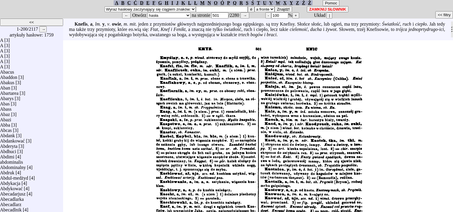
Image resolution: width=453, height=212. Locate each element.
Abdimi (7, 155)
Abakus (7, 81)
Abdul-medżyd (14, 176)
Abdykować (11, 187)
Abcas (6, 128)
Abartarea (9, 91)
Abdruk (7, 171)
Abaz (5, 112)
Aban (5, 86)
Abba (5, 123)
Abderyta (9, 144)
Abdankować (12, 139)
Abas (5, 102)
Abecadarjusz (13, 192)
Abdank (7, 134)
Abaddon (8, 75)
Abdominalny (13, 165)
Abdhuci (8, 150)
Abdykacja (10, 181)
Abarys (7, 97)
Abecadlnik (11, 208)
